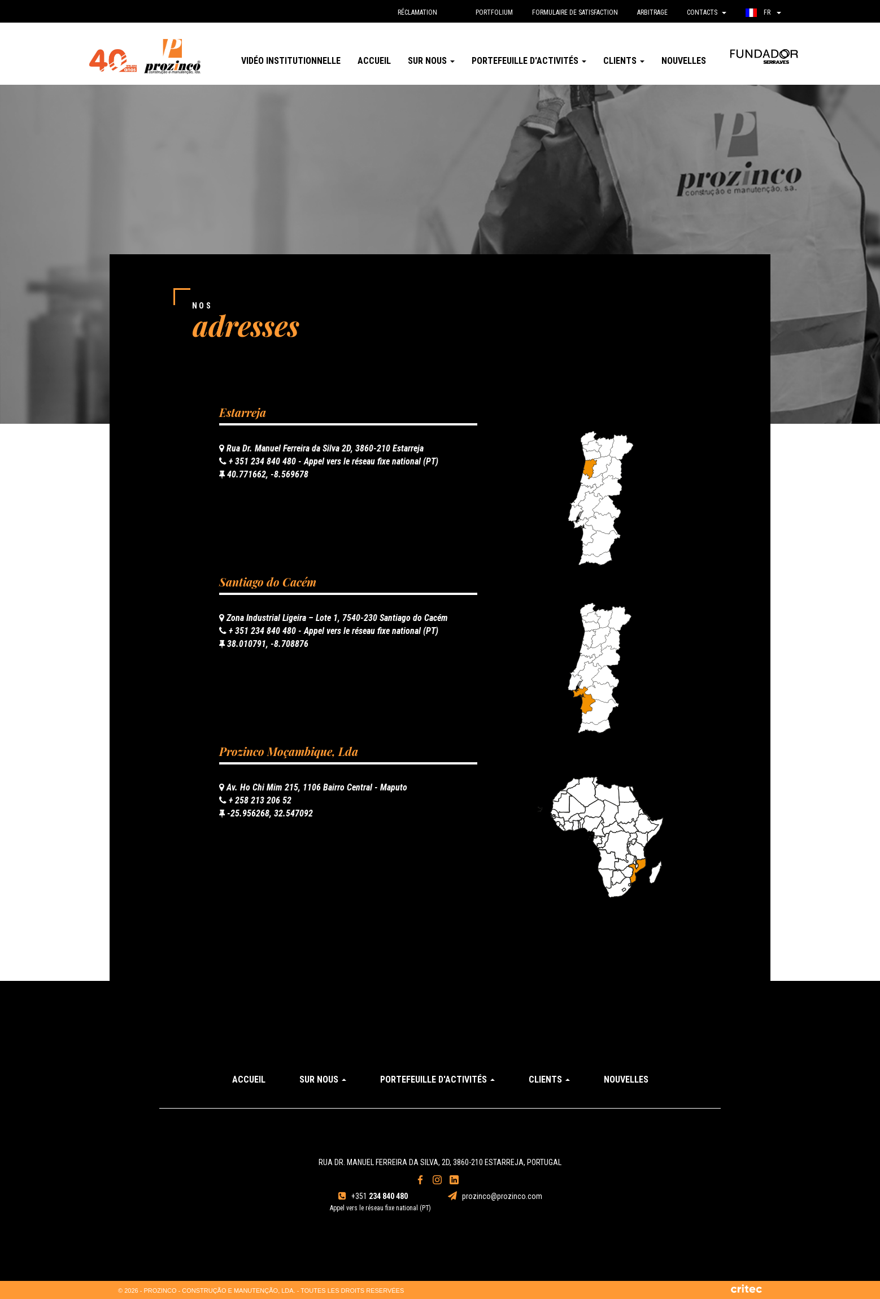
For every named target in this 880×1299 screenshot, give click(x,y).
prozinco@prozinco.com (495, 1196)
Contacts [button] (706, 12)
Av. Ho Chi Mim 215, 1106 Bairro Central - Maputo (313, 787)
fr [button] (763, 12)
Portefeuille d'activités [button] (529, 60)
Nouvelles (683, 60)
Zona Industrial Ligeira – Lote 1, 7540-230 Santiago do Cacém (333, 617)
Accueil (374, 60)
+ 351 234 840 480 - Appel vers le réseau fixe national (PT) (328, 461)
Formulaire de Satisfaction (575, 12)
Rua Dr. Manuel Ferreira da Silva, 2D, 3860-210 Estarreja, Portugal (440, 1162)
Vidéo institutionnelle (291, 60)
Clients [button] (623, 60)
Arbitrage (652, 12)
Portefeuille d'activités (437, 1079)
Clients (549, 1079)
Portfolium (494, 12)
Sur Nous (322, 1079)
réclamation (417, 12)
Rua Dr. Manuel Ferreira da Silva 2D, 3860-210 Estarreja (321, 448)
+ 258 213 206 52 (255, 800)
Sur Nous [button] (431, 60)
